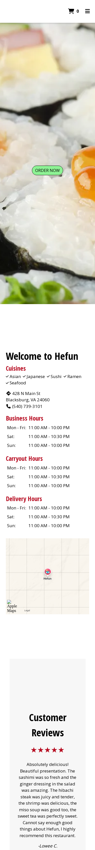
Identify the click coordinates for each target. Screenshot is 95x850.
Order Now (47, 170)
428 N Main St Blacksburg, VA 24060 (28, 396)
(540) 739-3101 (24, 406)
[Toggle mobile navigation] (87, 11)
